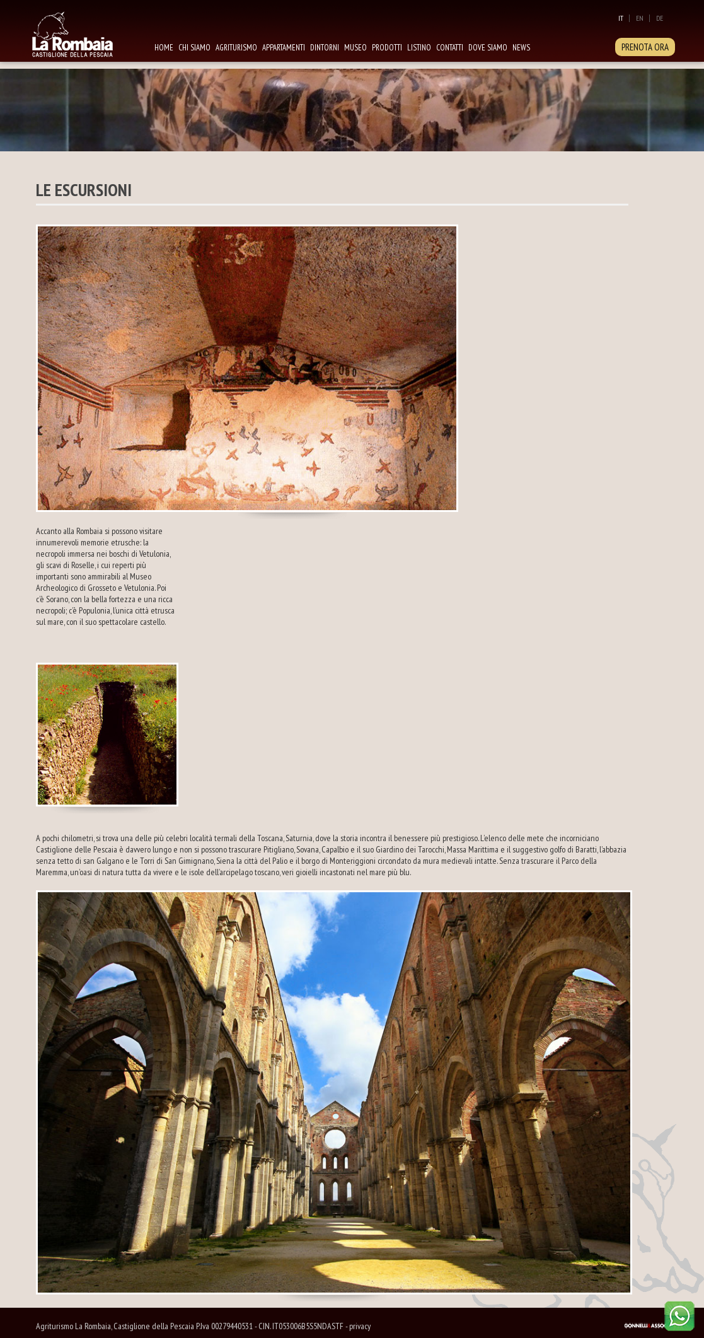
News (521, 47)
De (659, 18)
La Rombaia (86, 33)
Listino (419, 47)
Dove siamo (487, 47)
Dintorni (324, 47)
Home (163, 47)
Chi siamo (194, 47)
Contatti (449, 47)
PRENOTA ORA (645, 47)
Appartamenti (283, 47)
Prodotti (387, 47)
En (639, 18)
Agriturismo (236, 47)
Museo (355, 47)
